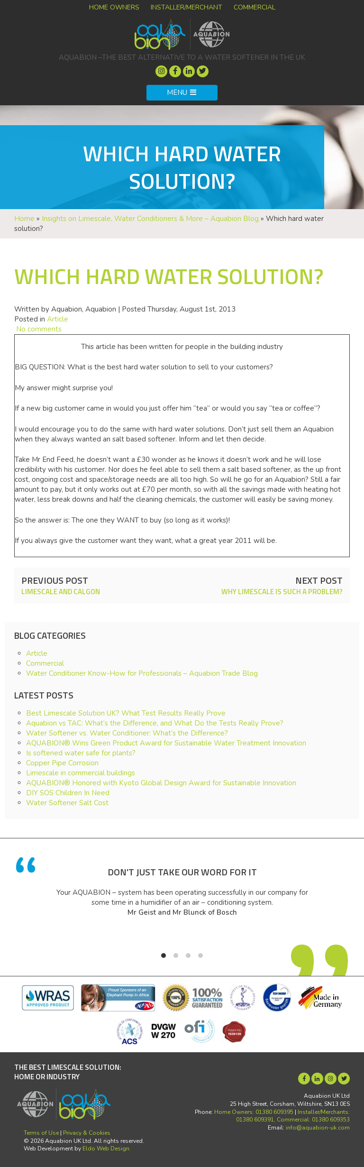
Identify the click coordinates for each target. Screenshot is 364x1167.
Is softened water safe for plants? (81, 753)
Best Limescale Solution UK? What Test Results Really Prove (126, 713)
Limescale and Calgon (60, 591)
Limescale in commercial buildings (80, 773)
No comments (38, 329)
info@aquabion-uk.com (318, 1127)
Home (24, 218)
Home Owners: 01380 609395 (253, 1112)
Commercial (254, 7)
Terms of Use (41, 1133)
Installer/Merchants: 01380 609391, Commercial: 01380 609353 (293, 1116)
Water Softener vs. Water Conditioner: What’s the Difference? (127, 733)
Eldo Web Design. (106, 1148)
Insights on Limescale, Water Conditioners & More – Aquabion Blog (150, 218)
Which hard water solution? (169, 276)
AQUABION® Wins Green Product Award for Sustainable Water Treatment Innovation (166, 743)
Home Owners (114, 7)
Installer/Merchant (186, 7)
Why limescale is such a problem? (282, 591)
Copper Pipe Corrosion (62, 763)
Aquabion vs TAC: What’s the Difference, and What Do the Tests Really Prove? (154, 723)
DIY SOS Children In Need (67, 793)
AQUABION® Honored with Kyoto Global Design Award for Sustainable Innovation (161, 783)
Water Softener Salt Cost (67, 803)
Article (57, 319)
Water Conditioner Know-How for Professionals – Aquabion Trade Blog (142, 673)
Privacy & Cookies (86, 1133)
